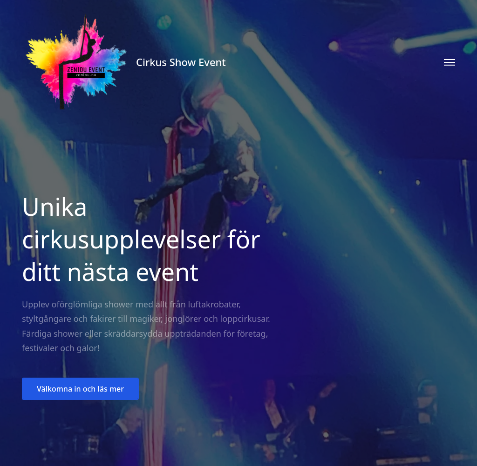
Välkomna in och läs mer (80, 389)
